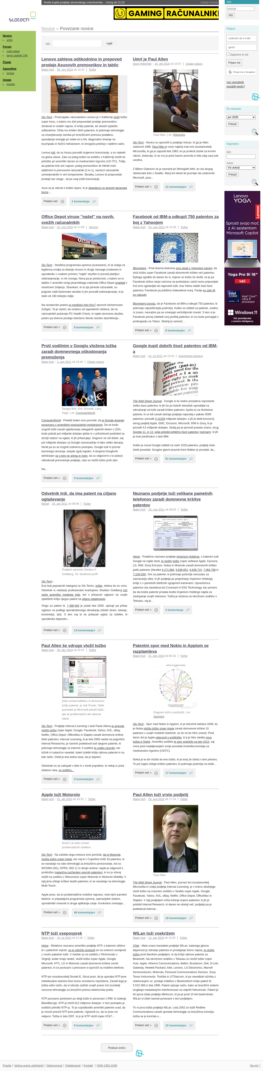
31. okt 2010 (64, 799)
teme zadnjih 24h (17, 55)
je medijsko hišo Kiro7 (82, 305)
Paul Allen (158, 146)
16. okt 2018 (162, 63)
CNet (136, 945)
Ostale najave (194, 63)
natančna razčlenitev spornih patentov (78, 872)
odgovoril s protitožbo (168, 737)
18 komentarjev (176, 918)
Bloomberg (139, 268)
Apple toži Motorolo (60, 794)
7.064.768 (209, 569)
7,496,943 (73, 605)
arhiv (10, 40)
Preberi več (51, 201)
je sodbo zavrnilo (104, 748)
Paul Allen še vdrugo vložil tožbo (73, 645)
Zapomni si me (237, 54)
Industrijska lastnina (190, 356)
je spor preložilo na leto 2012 (191, 741)
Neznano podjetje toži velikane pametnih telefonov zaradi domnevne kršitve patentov (173, 499)
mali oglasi (13, 51)
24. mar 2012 (156, 227)
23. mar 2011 (156, 509)
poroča (144, 303)
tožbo (176, 561)
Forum (7, 46)
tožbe (99, 585)
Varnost (93, 227)
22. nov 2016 (65, 227)
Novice (7, 35)
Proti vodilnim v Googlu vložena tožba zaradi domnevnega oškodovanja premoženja (79, 351)
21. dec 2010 (156, 656)
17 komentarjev (176, 773)
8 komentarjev (83, 327)
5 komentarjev (83, 779)
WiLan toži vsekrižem (154, 933)
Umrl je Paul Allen (150, 59)
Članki (7, 62)
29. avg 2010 (156, 799)
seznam (205, 432)
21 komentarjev (176, 186)
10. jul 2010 (64, 937)
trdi (53, 152)
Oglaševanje (72, 1065)
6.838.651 (182, 569)
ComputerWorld (85, 413)
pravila (11, 84)
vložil (116, 117)
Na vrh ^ (255, 1065)
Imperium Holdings (188, 556)
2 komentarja (80, 201)
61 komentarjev (176, 458)
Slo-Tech (46, 117)
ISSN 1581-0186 (107, 1065)
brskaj (10, 73)
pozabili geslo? (235, 86)
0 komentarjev (83, 478)
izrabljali (120, 282)
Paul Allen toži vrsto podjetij (160, 794)
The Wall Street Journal (147, 401)
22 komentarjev (176, 1025)
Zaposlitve (9, 68)
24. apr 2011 (59, 503)
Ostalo (7, 80)
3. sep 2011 (64, 361)
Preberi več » (143, 186)
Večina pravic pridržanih (28, 1065)
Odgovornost (54, 1065)
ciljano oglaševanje (93, 599)
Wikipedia (179, 134)
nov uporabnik (235, 82)
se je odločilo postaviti (81, 950)
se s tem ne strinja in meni (71, 455)
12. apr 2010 (156, 937)
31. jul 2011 (155, 356)
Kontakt (88, 1065)
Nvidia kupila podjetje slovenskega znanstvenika (84, 2)
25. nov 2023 (65, 69)
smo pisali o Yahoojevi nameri (194, 268)
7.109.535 (139, 574)
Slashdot (158, 716)
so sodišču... (66, 770)
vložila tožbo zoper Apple (159, 728)
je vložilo (166, 561)
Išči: (48, 43)
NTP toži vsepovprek (61, 933)
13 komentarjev (84, 630)
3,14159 (160, 418)
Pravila (7, 1065)
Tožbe (92, 69)
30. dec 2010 (65, 650)
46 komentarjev (84, 912)
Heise (136, 556)
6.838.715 (195, 569)
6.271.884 (168, 569)
